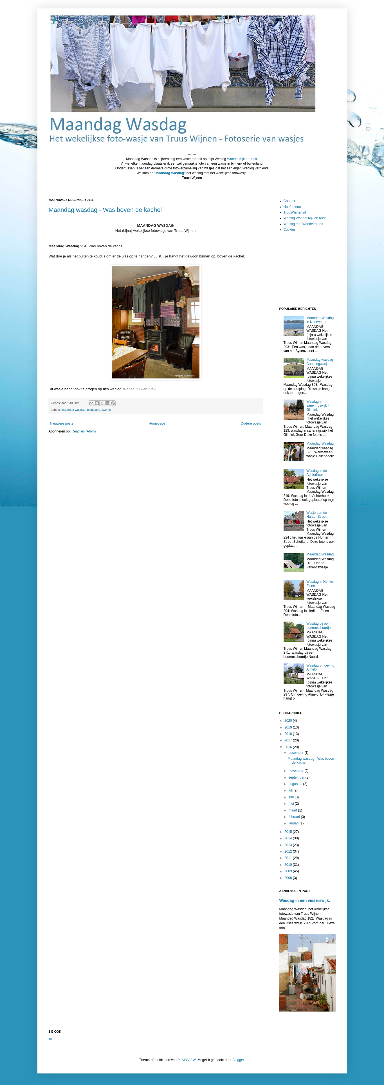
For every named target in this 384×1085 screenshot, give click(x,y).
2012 (288, 851)
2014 (288, 838)
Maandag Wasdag (320, 443)
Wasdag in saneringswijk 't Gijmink (317, 406)
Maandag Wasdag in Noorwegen (320, 320)
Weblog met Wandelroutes (303, 224)
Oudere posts (251, 423)
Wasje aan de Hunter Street (316, 515)
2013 (288, 845)
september (296, 777)
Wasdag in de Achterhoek (316, 473)
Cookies (290, 230)
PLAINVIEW (187, 1060)
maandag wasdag (73, 409)
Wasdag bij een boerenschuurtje (318, 625)
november (296, 771)
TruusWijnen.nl (295, 212)
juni (291, 797)
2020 (288, 721)
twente (106, 409)
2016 (288, 747)
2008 (288, 878)
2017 (288, 740)
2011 (288, 858)
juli (290, 790)
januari (293, 823)
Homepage (157, 423)
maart (293, 810)
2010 (288, 865)
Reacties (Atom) (84, 431)
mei (291, 804)
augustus (295, 784)
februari (294, 817)
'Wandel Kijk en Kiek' (139, 389)
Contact (289, 201)
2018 (288, 734)
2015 (288, 832)
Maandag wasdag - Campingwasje (320, 362)
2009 (288, 871)
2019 (288, 727)
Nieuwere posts (61, 423)
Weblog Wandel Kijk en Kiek (305, 218)
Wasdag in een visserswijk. (304, 900)
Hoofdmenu (292, 207)
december (296, 753)
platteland (93, 409)
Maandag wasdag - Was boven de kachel (105, 209)
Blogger (238, 1060)
